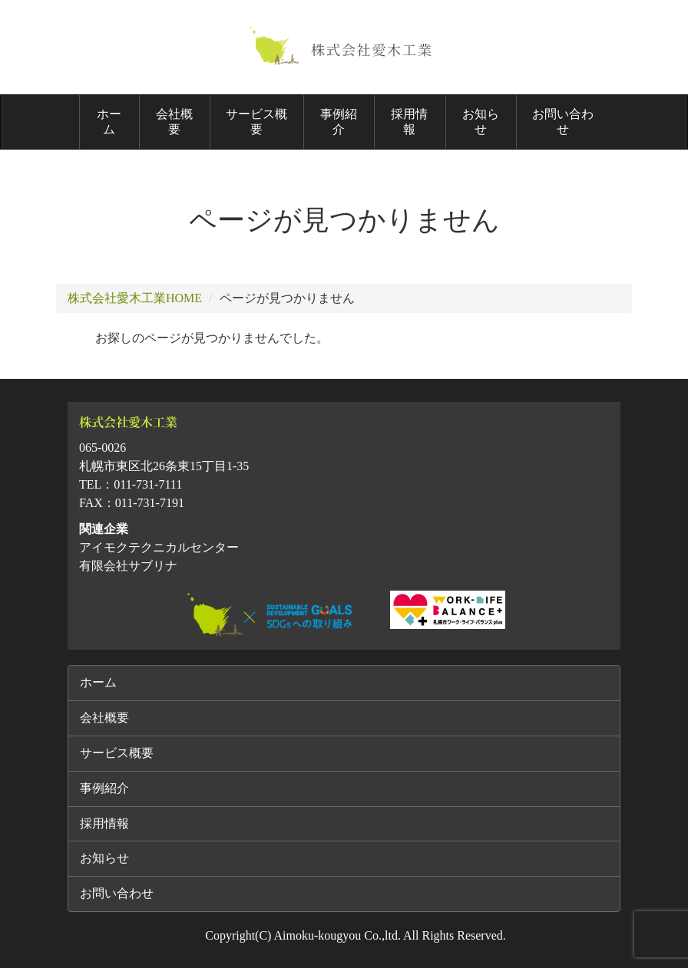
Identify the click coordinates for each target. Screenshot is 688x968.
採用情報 (409, 121)
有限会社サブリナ (128, 565)
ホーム (109, 121)
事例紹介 (338, 121)
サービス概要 (256, 121)
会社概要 (174, 121)
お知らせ (480, 121)
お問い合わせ (563, 121)
